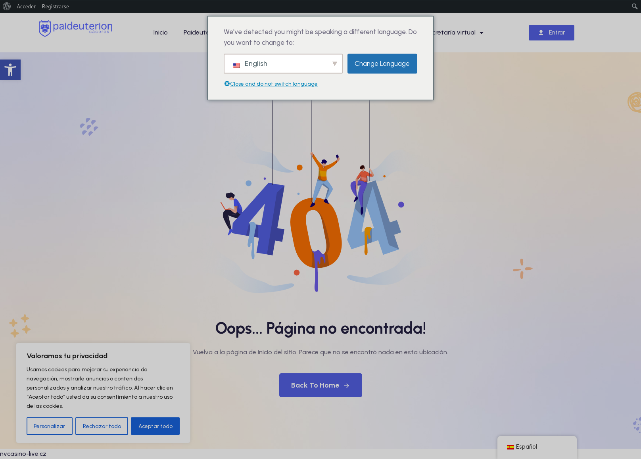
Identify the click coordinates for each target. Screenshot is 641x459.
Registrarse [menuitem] (55, 6)
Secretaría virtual (454, 32)
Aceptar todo (155, 426)
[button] (10, 70)
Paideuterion (202, 32)
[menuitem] (7, 6)
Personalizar (49, 426)
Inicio (161, 32)
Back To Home (320, 385)
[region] (103, 393)
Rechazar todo (102, 426)
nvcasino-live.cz (23, 453)
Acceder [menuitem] (26, 6)
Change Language (382, 63)
